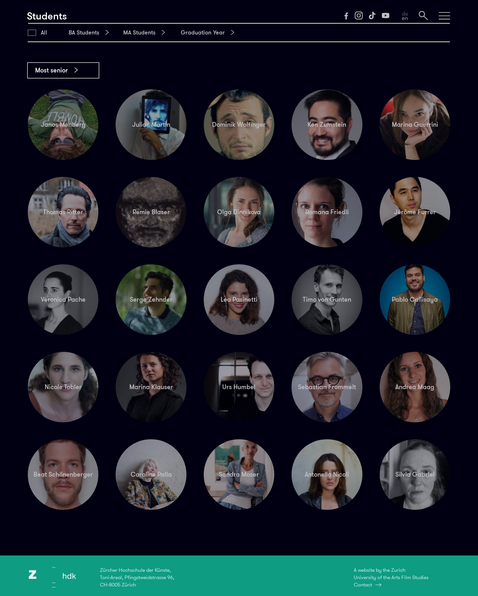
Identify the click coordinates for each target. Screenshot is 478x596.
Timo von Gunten (327, 299)
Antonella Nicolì (327, 474)
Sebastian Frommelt (327, 386)
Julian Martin (151, 124)
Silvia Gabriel (415, 474)
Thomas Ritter (63, 211)
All (44, 32)
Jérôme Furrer (415, 211)
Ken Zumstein (326, 124)
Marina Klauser (151, 386)
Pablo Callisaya (415, 299)
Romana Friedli (327, 211)
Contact (363, 584)
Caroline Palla (151, 474)
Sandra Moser (239, 474)
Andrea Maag (414, 386)
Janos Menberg (63, 124)
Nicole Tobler (63, 386)
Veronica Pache (63, 299)
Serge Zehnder (151, 299)
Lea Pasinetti (239, 299)
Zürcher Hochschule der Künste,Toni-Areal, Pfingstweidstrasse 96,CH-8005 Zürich (137, 577)
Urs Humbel (238, 386)
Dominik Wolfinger (239, 124)
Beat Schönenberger (63, 474)
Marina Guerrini (415, 124)
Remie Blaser (151, 211)
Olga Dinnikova (239, 211)
